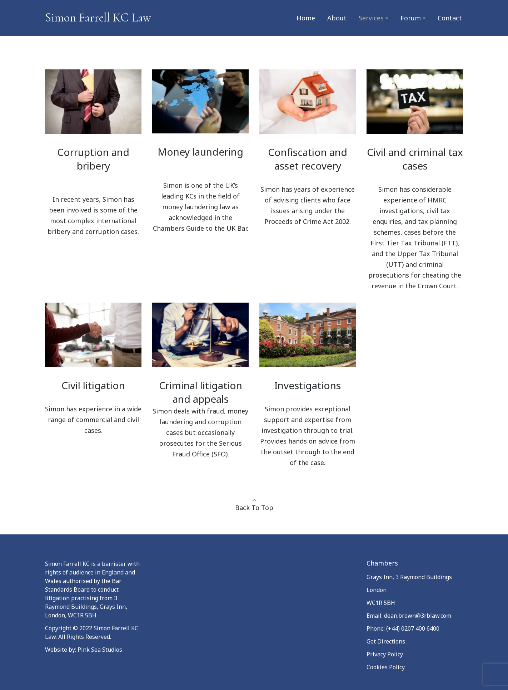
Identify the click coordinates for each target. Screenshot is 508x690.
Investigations (307, 385)
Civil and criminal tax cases (415, 158)
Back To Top (254, 507)
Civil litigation (93, 385)
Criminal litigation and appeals (200, 392)
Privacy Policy (385, 654)
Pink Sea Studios (100, 650)
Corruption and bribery (93, 158)
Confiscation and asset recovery (307, 158)
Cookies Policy (386, 667)
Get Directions (386, 641)
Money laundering (200, 151)
